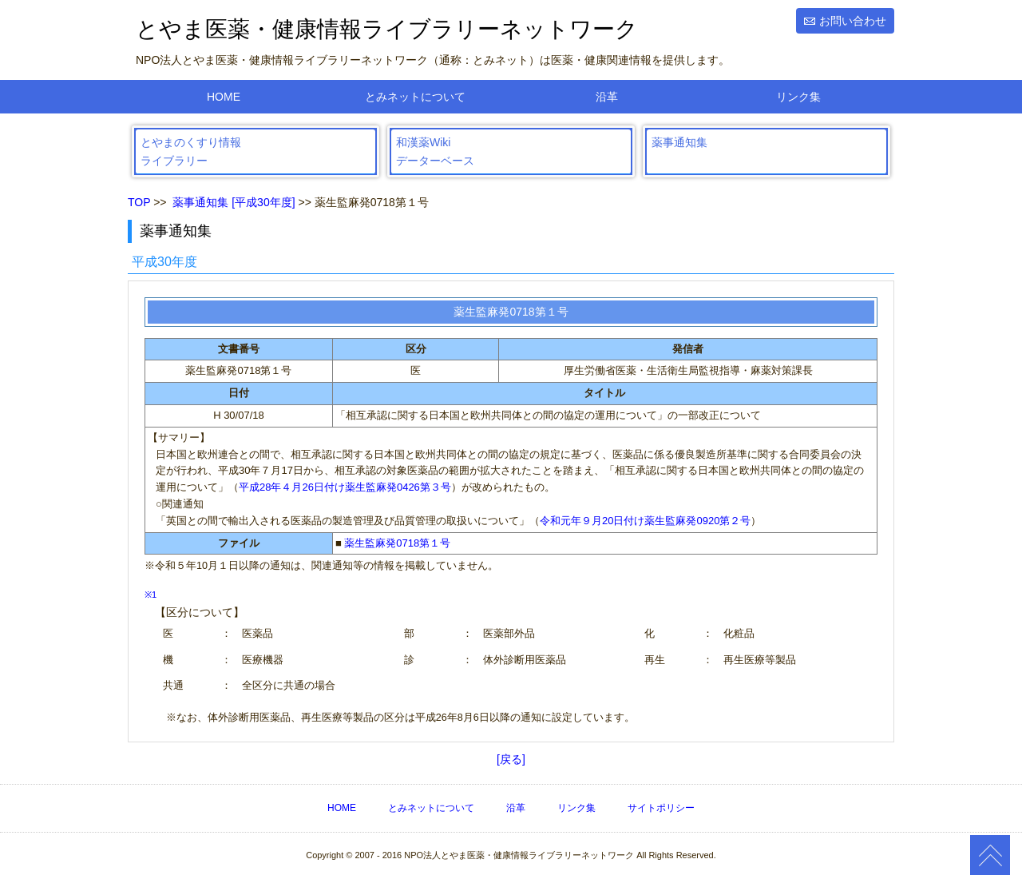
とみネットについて (415, 96)
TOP (139, 202)
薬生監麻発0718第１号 (397, 543)
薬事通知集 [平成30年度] (233, 202)
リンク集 (798, 96)
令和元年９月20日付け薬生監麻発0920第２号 (645, 521)
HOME (223, 96)
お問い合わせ (852, 20)
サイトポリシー (661, 807)
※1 (150, 594)
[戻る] (511, 759)
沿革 (607, 96)
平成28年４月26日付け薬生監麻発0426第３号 (345, 487)
